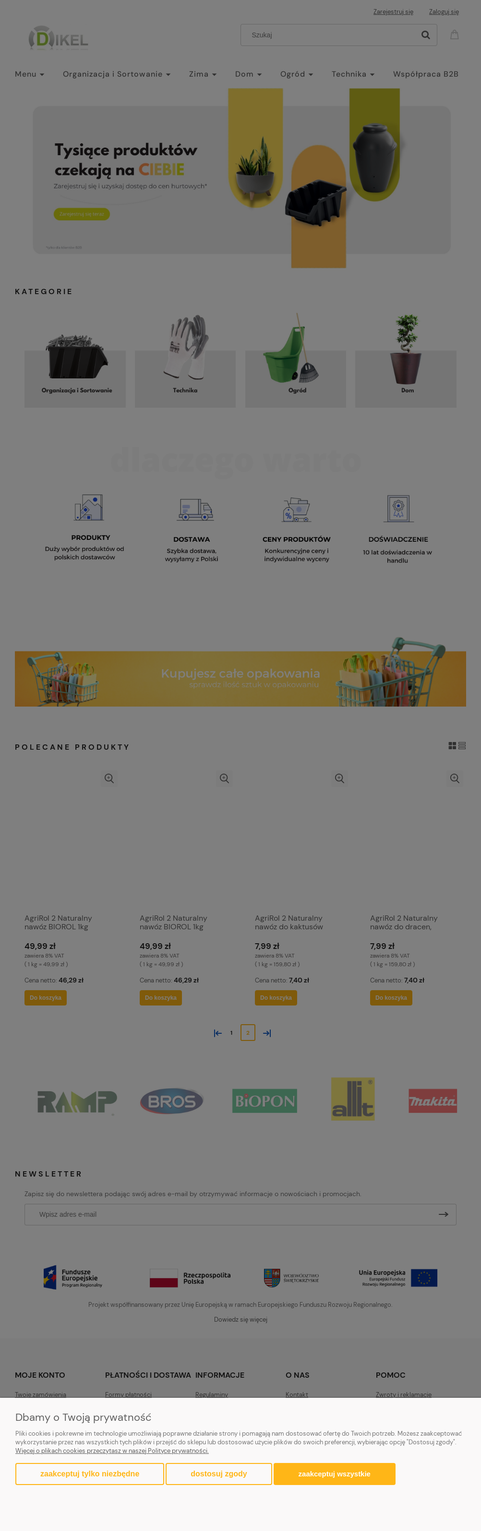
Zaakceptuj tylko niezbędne (89, 1474)
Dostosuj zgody (219, 1474)
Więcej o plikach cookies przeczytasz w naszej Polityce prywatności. (112, 1451)
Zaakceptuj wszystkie (335, 1474)
